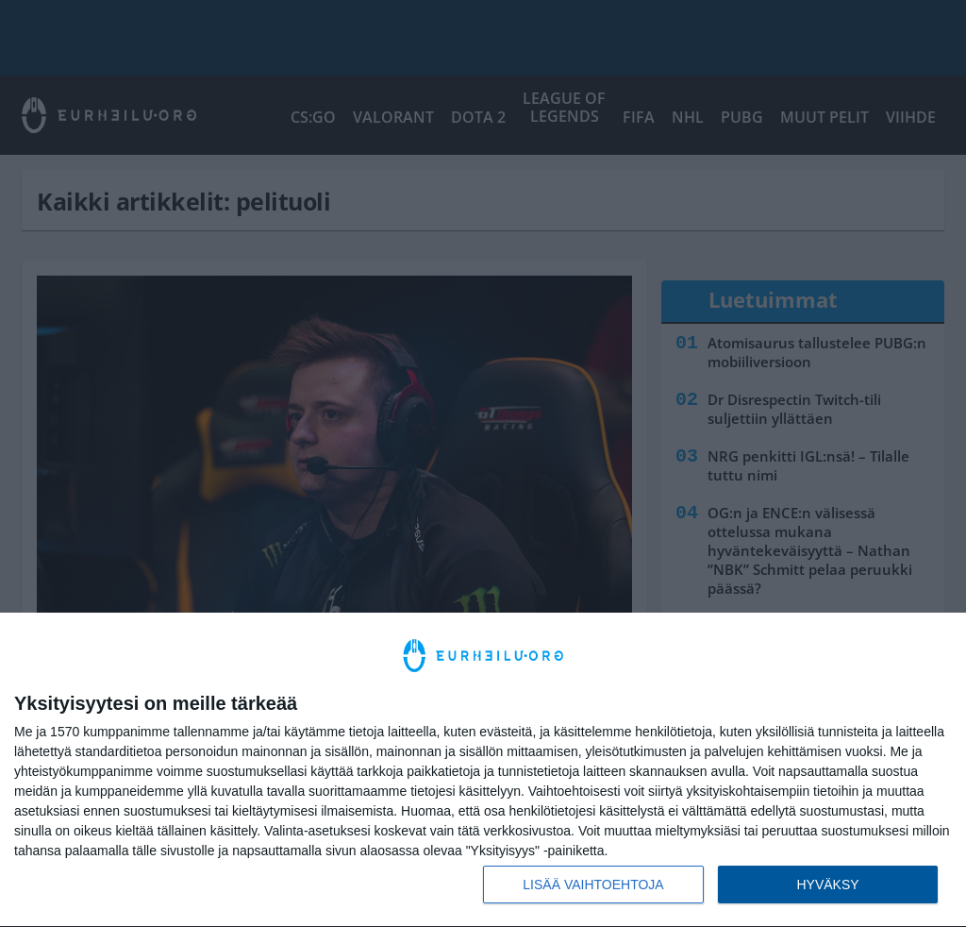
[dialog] (483, 770)
